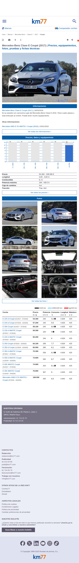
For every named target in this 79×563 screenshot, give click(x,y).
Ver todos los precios (39, 192)
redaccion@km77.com (11, 456)
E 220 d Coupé (15, 319)
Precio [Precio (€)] (35, 313)
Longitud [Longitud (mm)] (64, 313)
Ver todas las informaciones (39, 132)
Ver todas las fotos (39, 301)
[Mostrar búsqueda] (74, 21)
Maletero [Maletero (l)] (72, 313)
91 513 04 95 (18, 421)
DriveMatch (6, 491)
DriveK (4, 494)
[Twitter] (29, 543)
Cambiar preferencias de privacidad (16, 512)
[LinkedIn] (36, 543)
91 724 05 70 (21, 418)
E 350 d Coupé (15, 347)
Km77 (39, 21)
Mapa (18, 415)
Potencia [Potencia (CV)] (46, 313)
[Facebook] (22, 543)
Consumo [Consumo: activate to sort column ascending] (55, 313)
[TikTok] (56, 543)
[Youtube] (42, 543)
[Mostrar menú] (4, 21)
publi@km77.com (9, 464)
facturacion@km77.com (11, 473)
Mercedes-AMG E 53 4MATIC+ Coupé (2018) (20, 126)
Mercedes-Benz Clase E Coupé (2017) (17, 110)
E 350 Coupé (15, 344)
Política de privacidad (10, 509)
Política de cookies (9, 504)
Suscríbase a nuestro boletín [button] (18, 530)
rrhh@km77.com (8, 479)
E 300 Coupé (15, 327)
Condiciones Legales (10, 507)
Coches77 (6, 489)
